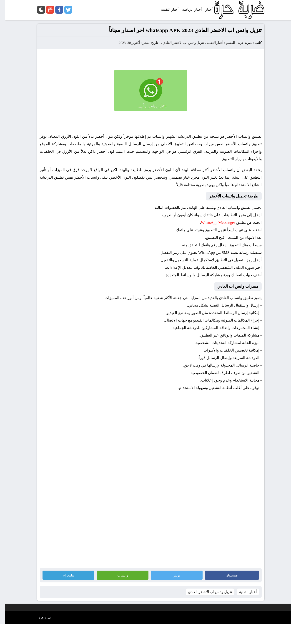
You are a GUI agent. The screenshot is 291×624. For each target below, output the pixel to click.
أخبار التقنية (209, 43)
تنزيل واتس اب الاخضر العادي (178, 43)
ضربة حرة (239, 43)
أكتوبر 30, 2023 (124, 43)
